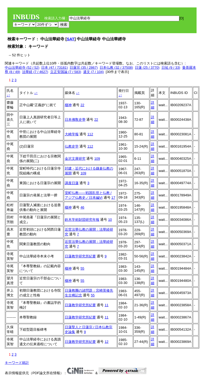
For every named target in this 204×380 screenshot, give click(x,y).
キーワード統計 (17, 363)
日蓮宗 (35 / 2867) (84, 68)
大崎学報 (72, 134)
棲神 (68, 105)
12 (106, 342)
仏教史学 (72, 146)
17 (113, 198)
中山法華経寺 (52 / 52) (22, 68)
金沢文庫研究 (75, 159)
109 (97, 159)
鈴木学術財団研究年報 (82, 220)
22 (82, 105)
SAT (70, 39)
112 (90, 134)
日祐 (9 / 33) (171, 68)
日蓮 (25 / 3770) (147, 68)
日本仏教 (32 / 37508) (116, 68)
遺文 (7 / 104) (93, 72)
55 (82, 268)
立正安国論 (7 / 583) (65, 72)
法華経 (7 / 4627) (35, 72)
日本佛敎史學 (75, 120)
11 (106, 305)
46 (82, 207)
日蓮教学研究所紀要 (80, 256)
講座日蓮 (72, 183)
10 (110, 220)
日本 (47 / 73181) (54, 68)
